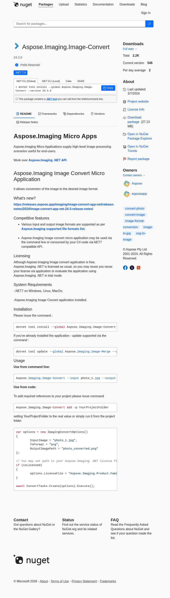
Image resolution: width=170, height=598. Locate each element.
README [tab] (24, 114)
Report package (139, 159)
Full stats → (130, 48)
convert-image (135, 214)
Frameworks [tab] (47, 114)
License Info (136, 109)
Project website (138, 101)
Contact (21, 520)
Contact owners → (134, 175)
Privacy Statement (84, 581)
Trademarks (108, 581)
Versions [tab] (98, 114)
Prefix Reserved (30, 64)
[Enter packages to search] (80, 23)
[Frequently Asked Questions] (115, 520)
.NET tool (51, 99)
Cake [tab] (69, 81)
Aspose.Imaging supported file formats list (53, 228)
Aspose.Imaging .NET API (47, 160)
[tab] (46, 4)
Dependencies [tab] (73, 114)
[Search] (149, 23)
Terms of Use (60, 581)
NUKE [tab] (80, 81)
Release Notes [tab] (27, 122)
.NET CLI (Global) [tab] (26, 81)
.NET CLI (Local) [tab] (50, 81)
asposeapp (139, 193)
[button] (108, 88)
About (44, 581)
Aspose (137, 183)
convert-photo (134, 208)
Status (68, 520)
